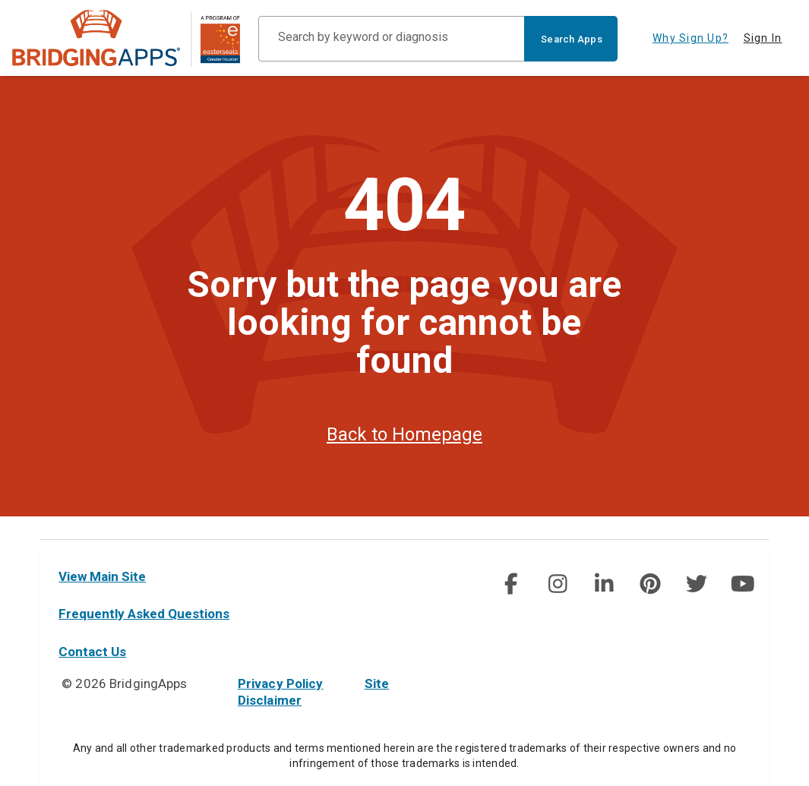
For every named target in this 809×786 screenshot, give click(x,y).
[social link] (510, 584)
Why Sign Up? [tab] (690, 38)
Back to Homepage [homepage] (404, 457)
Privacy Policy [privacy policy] (281, 683)
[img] (511, 584)
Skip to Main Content (0, 0)
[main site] (126, 38)
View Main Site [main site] (102, 576)
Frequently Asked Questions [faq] (143, 613)
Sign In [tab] (763, 38)
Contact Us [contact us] (92, 651)
